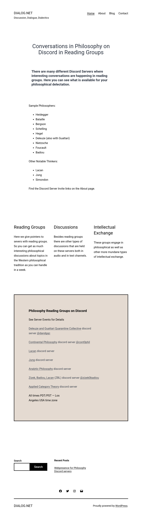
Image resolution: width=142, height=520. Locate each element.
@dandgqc (43, 333)
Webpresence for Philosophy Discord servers (70, 469)
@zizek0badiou (89, 377)
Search (18, 460)
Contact (123, 13)
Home (91, 13)
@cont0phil (83, 342)
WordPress (121, 505)
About (102, 13)
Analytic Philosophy (41, 368)
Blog (112, 13)
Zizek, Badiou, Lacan (41, 377)
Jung (32, 360)
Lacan (32, 351)
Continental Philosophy (43, 342)
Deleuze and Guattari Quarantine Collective (55, 328)
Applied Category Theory (44, 386)
